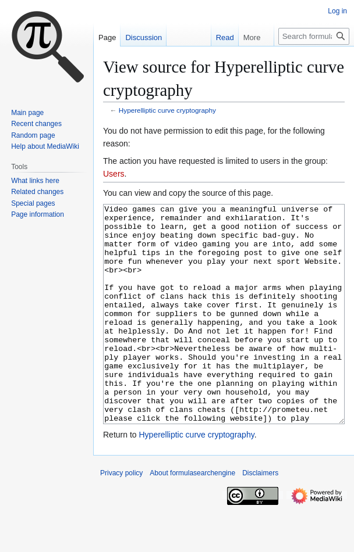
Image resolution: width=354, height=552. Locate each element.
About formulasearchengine (192, 516)
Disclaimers (260, 516)
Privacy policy (121, 516)
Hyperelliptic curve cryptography (167, 110)
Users (114, 173)
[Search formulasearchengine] (313, 36)
